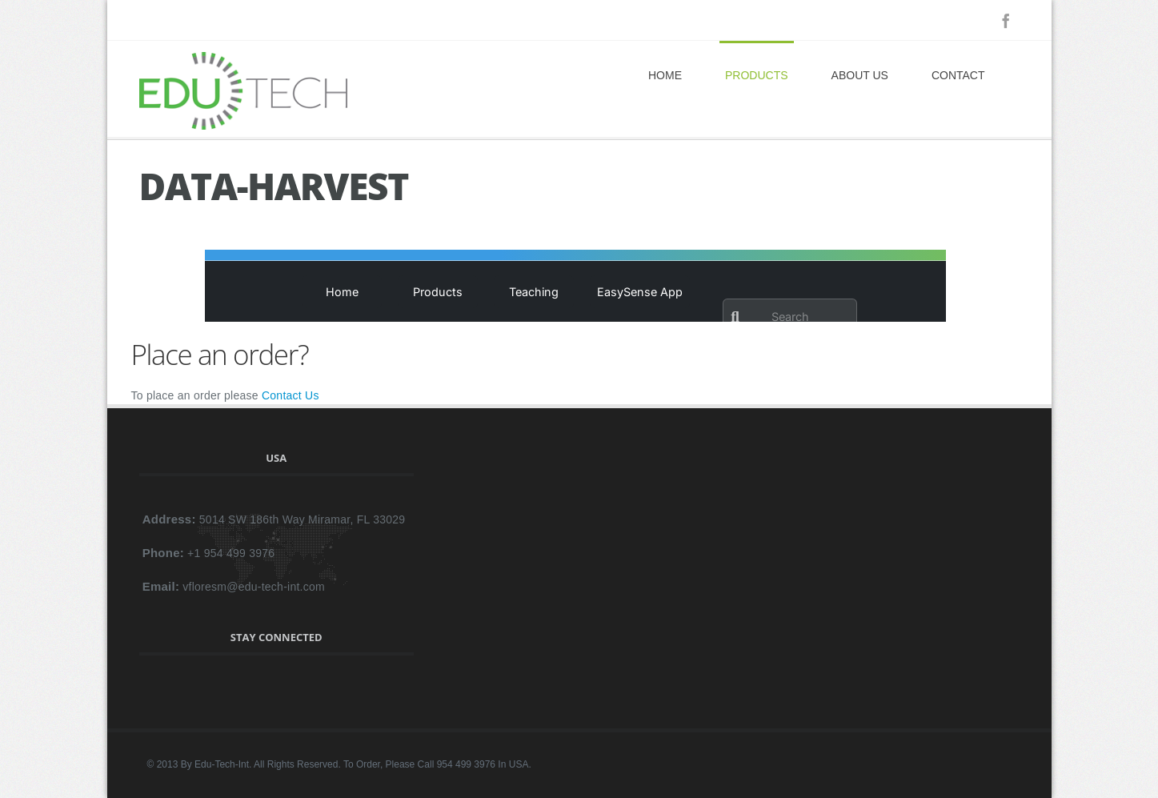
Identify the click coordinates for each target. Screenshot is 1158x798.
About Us (859, 75)
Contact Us (290, 395)
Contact (958, 75)
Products (756, 75)
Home (665, 75)
